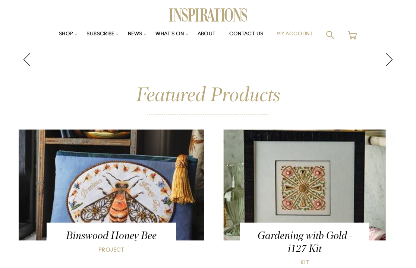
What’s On (169, 35)
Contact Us (249, 35)
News (133, 35)
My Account (300, 35)
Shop (59, 35)
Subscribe (96, 35)
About (208, 35)
